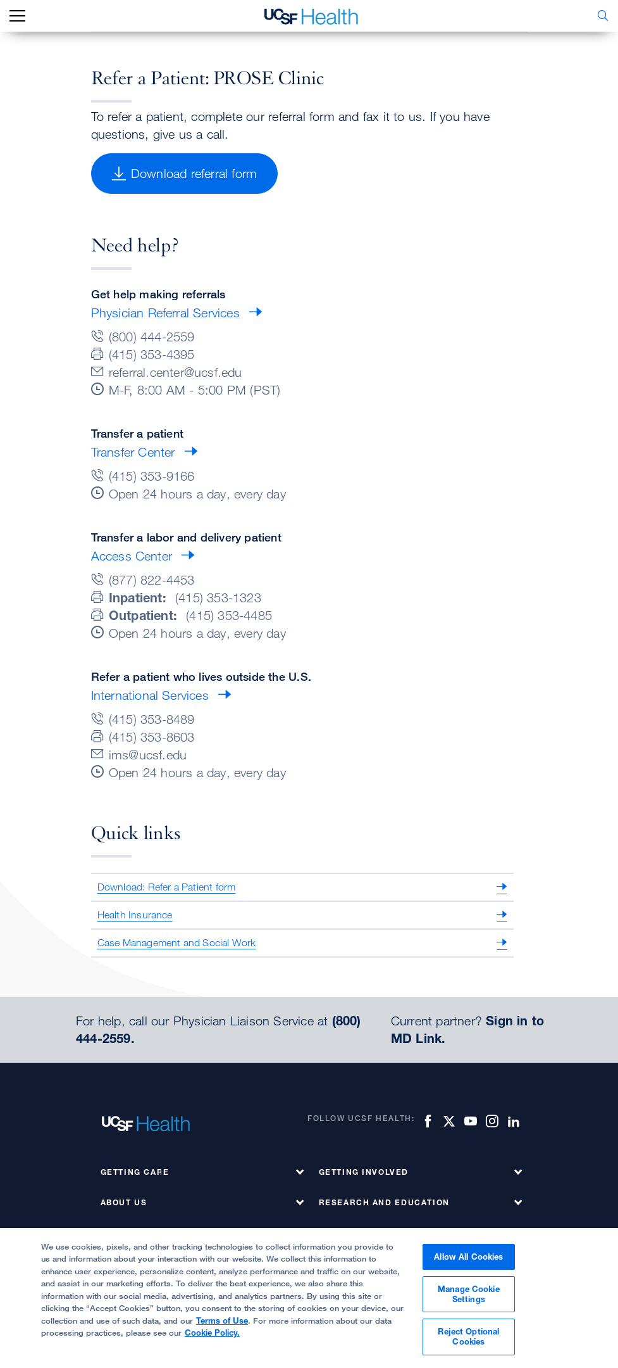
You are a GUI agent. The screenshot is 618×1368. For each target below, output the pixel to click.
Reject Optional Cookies (468, 1341)
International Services (150, 695)
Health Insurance (135, 914)
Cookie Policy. (212, 1338)
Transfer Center (133, 452)
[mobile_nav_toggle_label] (17, 16)
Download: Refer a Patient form (166, 886)
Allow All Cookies (468, 1261)
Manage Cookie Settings (469, 1299)
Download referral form (184, 173)
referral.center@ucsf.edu (175, 372)
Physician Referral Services (165, 312)
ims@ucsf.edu (148, 754)
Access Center (132, 555)
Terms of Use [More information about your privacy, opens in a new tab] (222, 1325)
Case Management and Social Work (176, 942)
